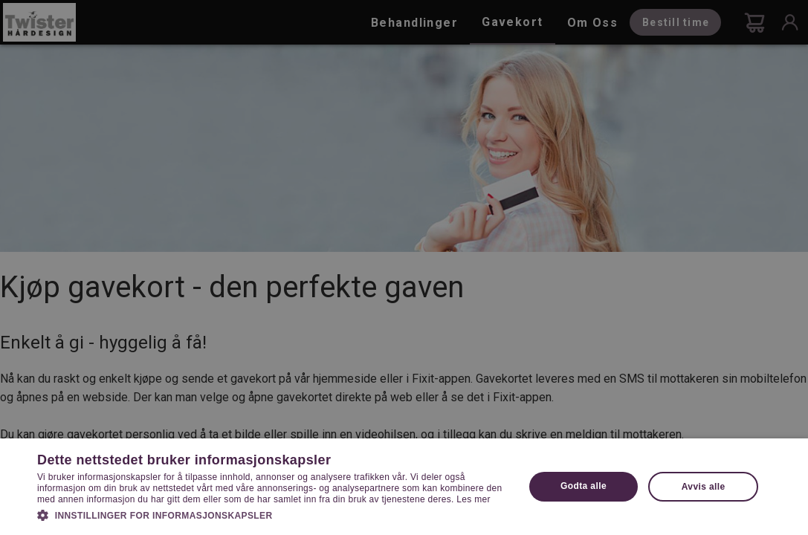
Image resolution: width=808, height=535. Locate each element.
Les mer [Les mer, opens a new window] (473, 499)
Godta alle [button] (583, 486)
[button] (273, 514)
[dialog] (404, 267)
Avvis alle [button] (703, 487)
